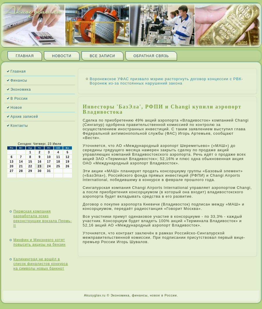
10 (49, 157)
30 (39, 171)
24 (49, 166)
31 (49, 171)
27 (11, 171)
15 (30, 161)
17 (49, 161)
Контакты (19, 126)
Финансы (18, 80)
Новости (61, 56)
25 (58, 166)
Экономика (20, 89)
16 (39, 161)
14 (21, 161)
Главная (25, 56)
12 (67, 157)
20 (11, 166)
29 (30, 171)
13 (11, 161)
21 (21, 166)
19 (67, 161)
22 (30, 166)
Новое (16, 108)
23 (39, 166)
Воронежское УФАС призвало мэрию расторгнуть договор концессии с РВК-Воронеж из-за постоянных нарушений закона (166, 81)
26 (67, 166)
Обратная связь (151, 56)
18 (58, 161)
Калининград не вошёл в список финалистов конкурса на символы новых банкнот (40, 264)
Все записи (102, 56)
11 (58, 157)
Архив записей (24, 117)
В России (19, 98)
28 (21, 171)
